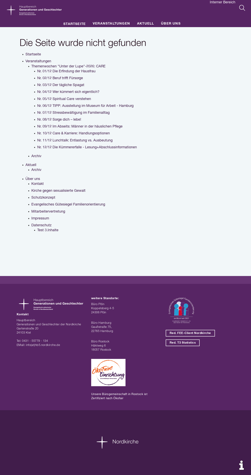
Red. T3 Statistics (183, 342)
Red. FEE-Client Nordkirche (190, 333)
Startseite (74, 24)
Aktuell (145, 23)
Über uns (171, 23)
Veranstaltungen (111, 23)
